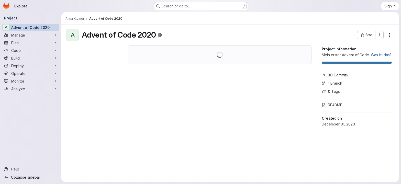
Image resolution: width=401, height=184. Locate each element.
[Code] (30, 50)
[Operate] (30, 73)
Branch (332, 83)
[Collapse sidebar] (30, 177)
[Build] (30, 58)
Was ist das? (381, 55)
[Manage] (30, 35)
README (332, 105)
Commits (335, 75)
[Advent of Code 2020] (30, 27)
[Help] (30, 169)
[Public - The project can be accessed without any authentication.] (160, 35)
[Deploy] (30, 65)
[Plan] (30, 42)
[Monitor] (30, 81)
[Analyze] (30, 88)
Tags (331, 91)
